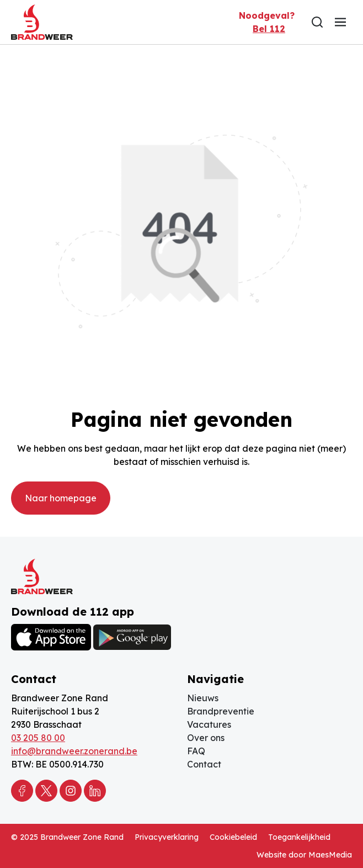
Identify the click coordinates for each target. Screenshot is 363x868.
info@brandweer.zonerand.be (74, 750)
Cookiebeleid (233, 837)
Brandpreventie (220, 711)
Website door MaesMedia (304, 855)
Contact (204, 764)
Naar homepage (61, 498)
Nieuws (202, 697)
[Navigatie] (340, 22)
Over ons (206, 737)
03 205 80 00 (38, 737)
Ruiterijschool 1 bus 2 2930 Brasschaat (55, 718)
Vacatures (209, 724)
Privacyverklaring (167, 837)
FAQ (196, 750)
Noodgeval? (267, 22)
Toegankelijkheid (299, 837)
